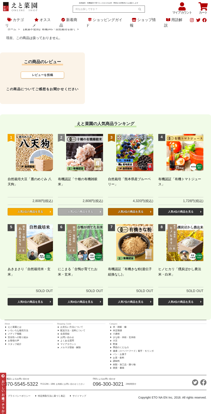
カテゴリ (14, 22)
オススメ (41, 22)
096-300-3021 (108, 384)
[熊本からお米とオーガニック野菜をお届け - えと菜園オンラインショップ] (20, 6)
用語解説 (173, 22)
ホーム (12, 29)
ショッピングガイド (104, 22)
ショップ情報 (143, 22)
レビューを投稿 (42, 75)
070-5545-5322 (21, 384)
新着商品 (68, 22)
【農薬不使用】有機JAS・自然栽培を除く (49, 29)
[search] (140, 9)
